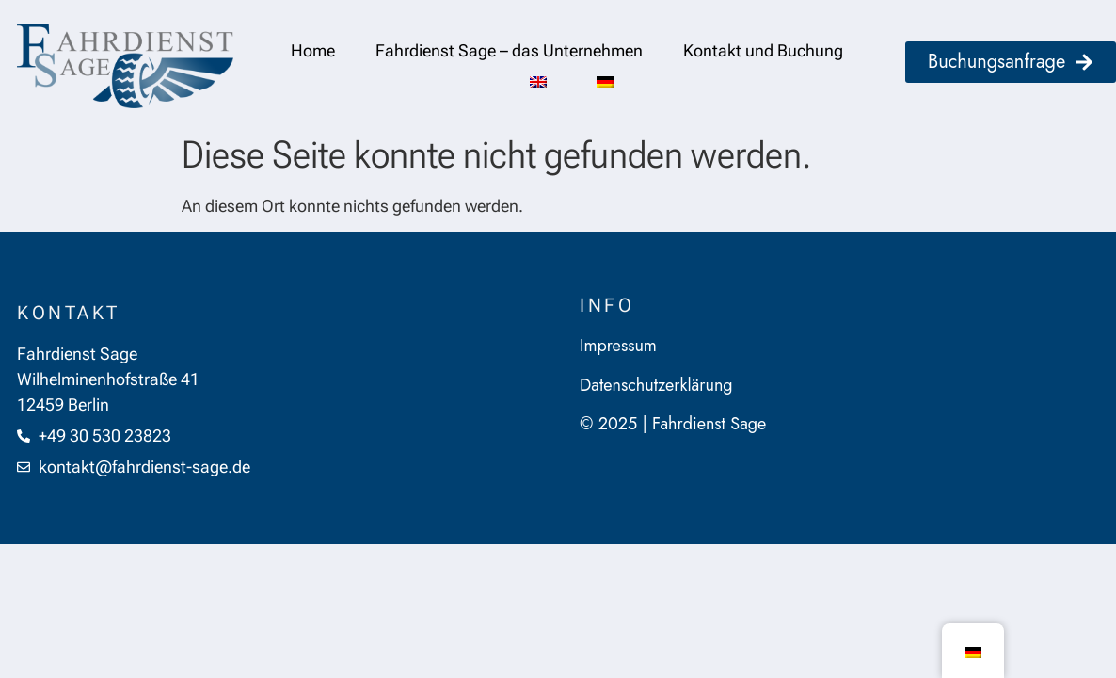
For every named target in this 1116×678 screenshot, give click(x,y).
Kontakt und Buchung (763, 50)
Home (313, 50)
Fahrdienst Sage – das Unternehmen (509, 50)
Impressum (618, 345)
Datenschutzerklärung (656, 385)
